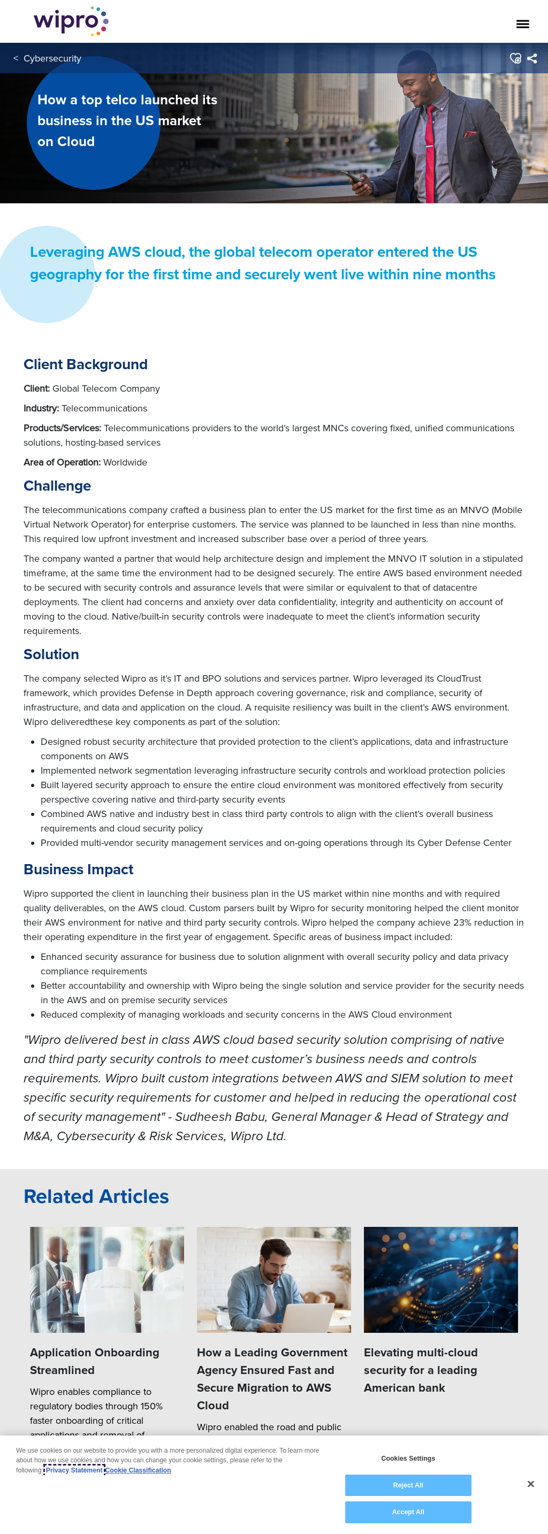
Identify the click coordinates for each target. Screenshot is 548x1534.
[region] (274, 1485)
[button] (515, 58)
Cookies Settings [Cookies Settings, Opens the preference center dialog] (408, 1458)
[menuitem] (531, 58)
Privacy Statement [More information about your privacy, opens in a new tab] (74, 1470)
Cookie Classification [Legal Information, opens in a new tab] (138, 1470)
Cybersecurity (52, 58)
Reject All (408, 1485)
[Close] (531, 1484)
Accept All (408, 1512)
